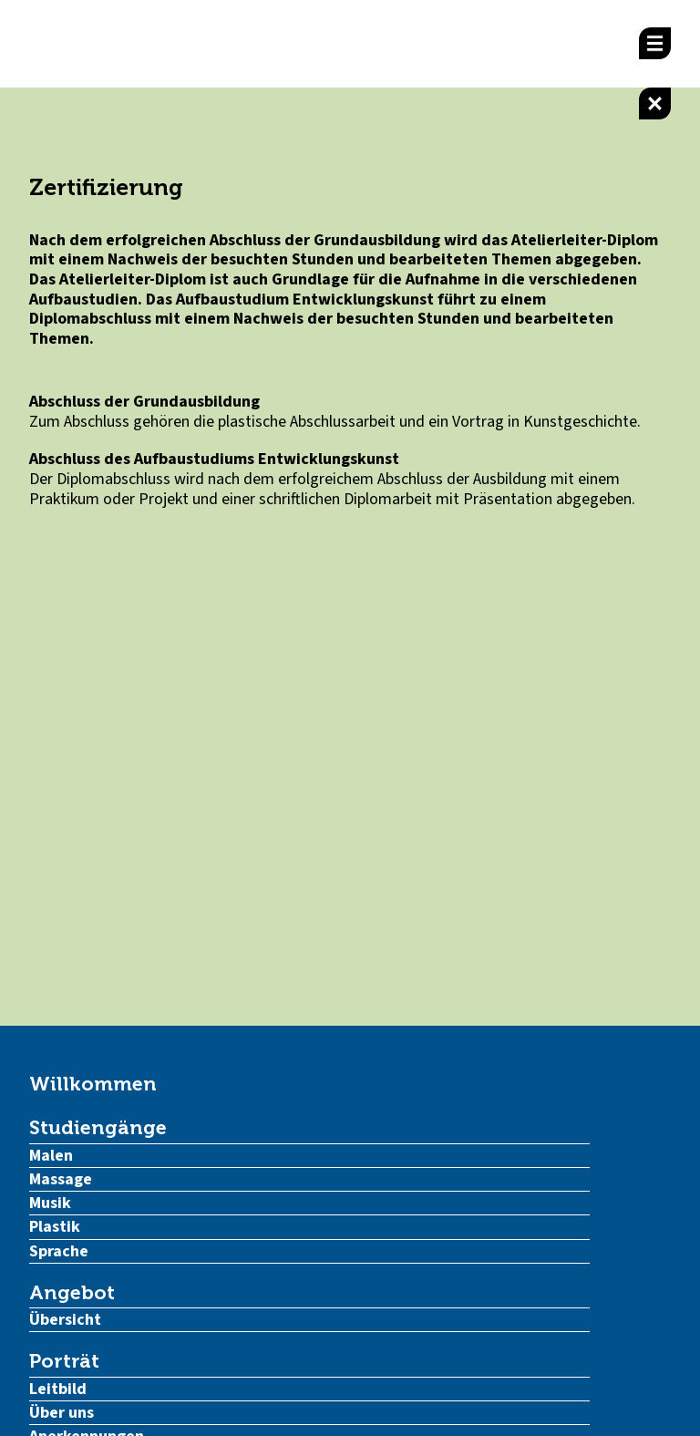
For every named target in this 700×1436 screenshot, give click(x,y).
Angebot (72, 1292)
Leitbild (58, 1389)
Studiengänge (98, 1127)
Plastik (54, 1226)
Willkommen (93, 1083)
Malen (51, 1155)
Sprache (58, 1251)
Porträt (64, 1360)
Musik (50, 1203)
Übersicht (65, 1319)
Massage (60, 1179)
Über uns (61, 1412)
